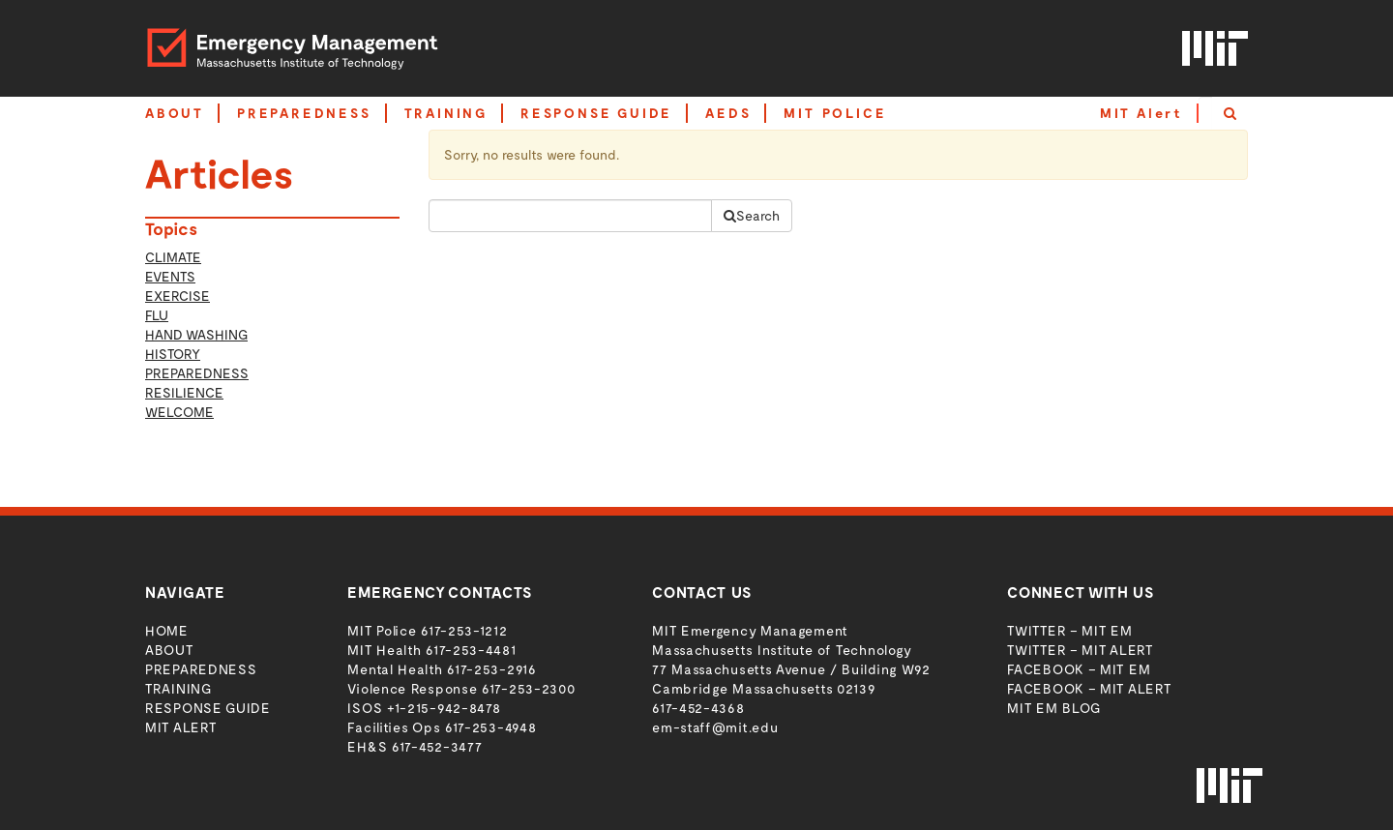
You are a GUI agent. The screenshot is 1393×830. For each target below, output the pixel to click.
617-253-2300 (528, 688)
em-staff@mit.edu (715, 727)
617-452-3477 (437, 746)
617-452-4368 (698, 707)
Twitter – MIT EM (1069, 630)
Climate (173, 257)
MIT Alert (1141, 112)
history (172, 353)
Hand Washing (196, 334)
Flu (156, 315)
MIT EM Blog (1054, 707)
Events (170, 276)
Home (167, 630)
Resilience (184, 392)
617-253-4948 (490, 727)
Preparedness (197, 373)
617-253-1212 (464, 630)
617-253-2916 (491, 669)
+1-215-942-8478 (444, 707)
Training (178, 688)
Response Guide (208, 707)
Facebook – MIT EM (1078, 669)
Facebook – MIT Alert (1089, 688)
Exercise (177, 295)
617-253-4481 (471, 649)
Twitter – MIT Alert (1079, 649)
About (169, 649)
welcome (179, 411)
